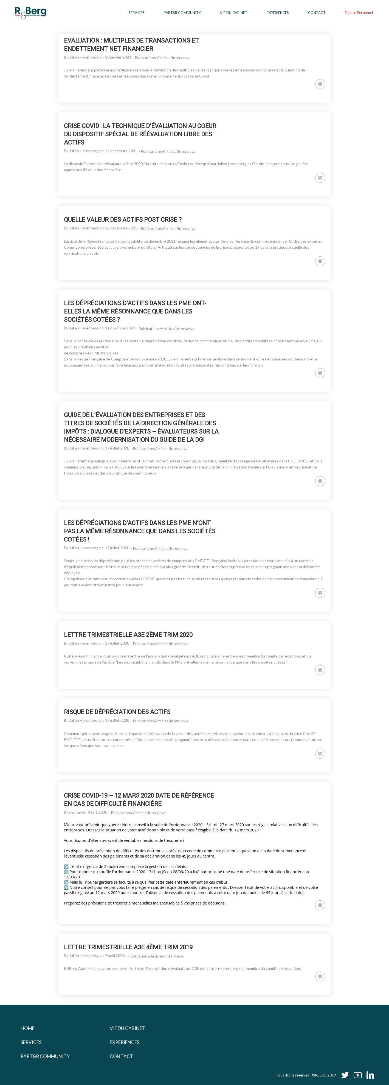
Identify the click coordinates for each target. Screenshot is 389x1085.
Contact (121, 1056)
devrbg (75, 812)
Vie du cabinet (127, 1028)
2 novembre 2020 (120, 328)
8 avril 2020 (97, 812)
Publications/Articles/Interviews (162, 57)
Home (28, 1028)
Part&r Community (45, 1056)
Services (31, 1042)
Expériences (124, 1042)
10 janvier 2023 (118, 57)
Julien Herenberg (83, 57)
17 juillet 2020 (117, 448)
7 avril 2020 (115, 955)
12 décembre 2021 (121, 150)
